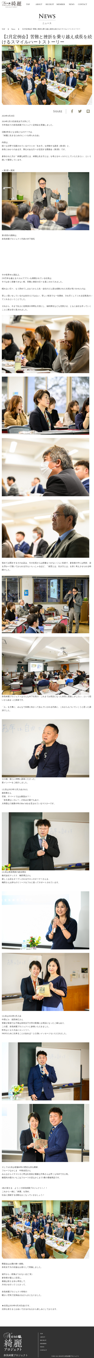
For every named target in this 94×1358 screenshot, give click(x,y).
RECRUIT (50, 4)
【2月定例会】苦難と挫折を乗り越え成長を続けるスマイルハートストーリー (51, 29)
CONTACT (82, 4)
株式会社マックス (9, 875)
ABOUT (38, 4)
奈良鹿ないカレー (11, 800)
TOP (28, 4)
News (13, 29)
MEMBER (60, 4)
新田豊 (5, 793)
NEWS (71, 4)
